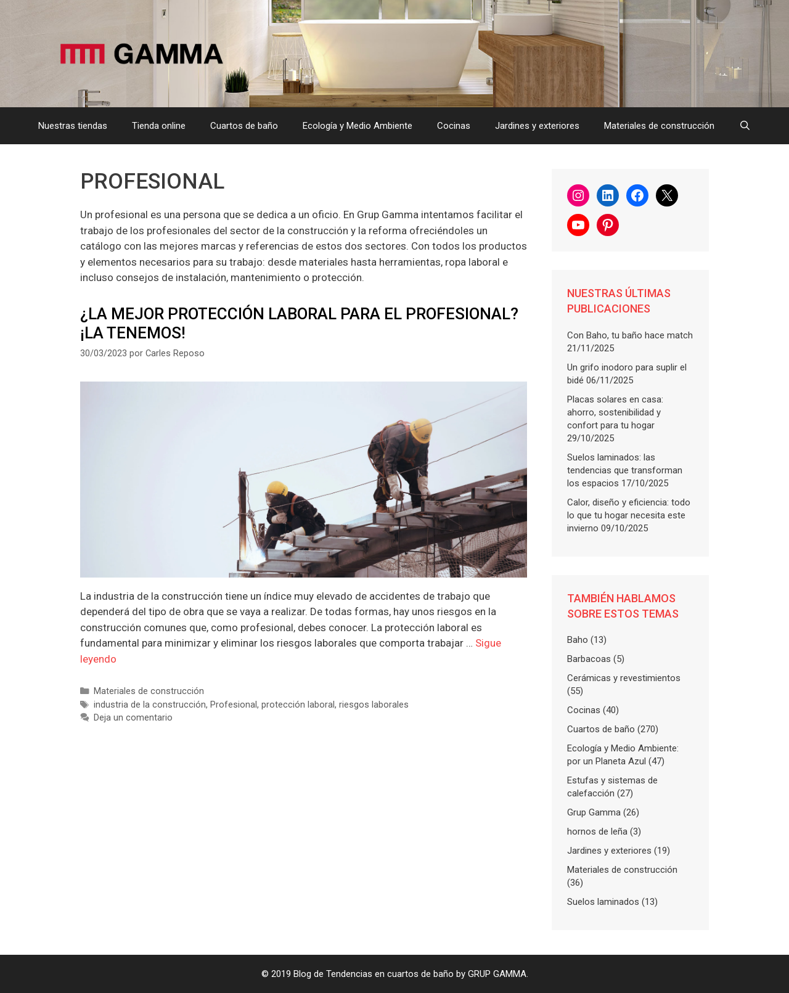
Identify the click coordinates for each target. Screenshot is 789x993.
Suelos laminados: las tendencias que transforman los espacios (624, 470)
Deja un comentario (133, 718)
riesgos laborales (374, 705)
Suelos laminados (603, 901)
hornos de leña (597, 831)
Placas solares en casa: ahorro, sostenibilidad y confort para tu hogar (615, 412)
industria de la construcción (150, 705)
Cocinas (453, 125)
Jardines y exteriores (537, 125)
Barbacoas (589, 658)
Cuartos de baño (244, 125)
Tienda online (159, 125)
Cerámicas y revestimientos (624, 678)
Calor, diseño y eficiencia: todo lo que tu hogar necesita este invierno (628, 515)
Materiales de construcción (659, 125)
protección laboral (298, 705)
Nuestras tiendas (72, 125)
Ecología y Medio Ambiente (357, 125)
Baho (577, 639)
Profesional (233, 705)
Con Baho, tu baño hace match (630, 335)
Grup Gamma (594, 812)
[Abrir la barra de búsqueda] (745, 125)
